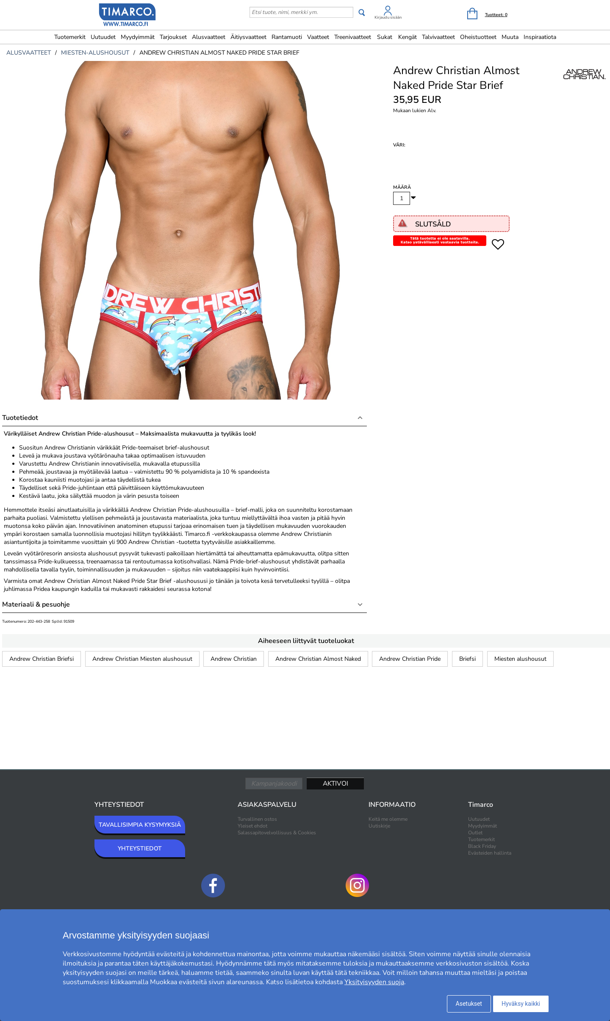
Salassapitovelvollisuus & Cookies (277, 832)
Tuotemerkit (70, 37)
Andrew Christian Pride (410, 659)
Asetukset (469, 1003)
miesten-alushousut (95, 53)
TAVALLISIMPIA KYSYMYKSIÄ (140, 825)
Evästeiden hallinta (489, 853)
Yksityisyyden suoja (374, 982)
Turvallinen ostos (257, 819)
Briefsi (467, 659)
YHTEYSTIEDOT (140, 848)
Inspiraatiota (540, 37)
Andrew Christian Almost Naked (318, 659)
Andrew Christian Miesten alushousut (142, 659)
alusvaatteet (28, 53)
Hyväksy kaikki (521, 1003)
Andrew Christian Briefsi (41, 659)
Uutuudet (103, 37)
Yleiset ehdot (252, 825)
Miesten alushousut (520, 659)
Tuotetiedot (20, 417)
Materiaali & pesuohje (36, 604)
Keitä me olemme (388, 819)
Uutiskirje (379, 825)
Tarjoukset (173, 37)
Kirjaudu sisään (388, 17)
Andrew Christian (234, 659)
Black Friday (482, 846)
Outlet (475, 832)
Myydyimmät (138, 37)
